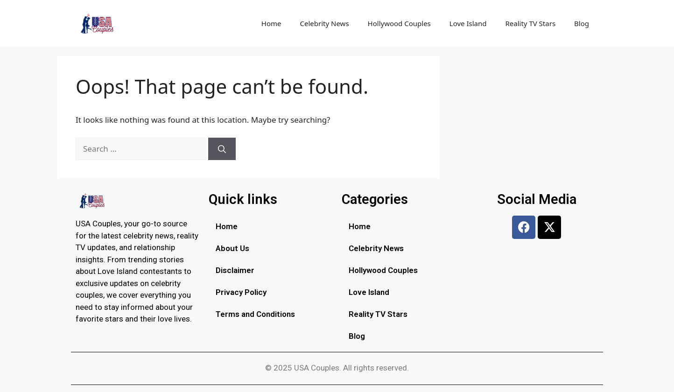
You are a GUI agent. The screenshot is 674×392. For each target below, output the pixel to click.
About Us (232, 248)
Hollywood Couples (399, 23)
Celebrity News (324, 23)
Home (271, 23)
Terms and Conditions (255, 314)
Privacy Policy (241, 292)
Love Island (468, 23)
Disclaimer (235, 270)
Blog (581, 23)
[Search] (222, 149)
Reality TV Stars (530, 23)
